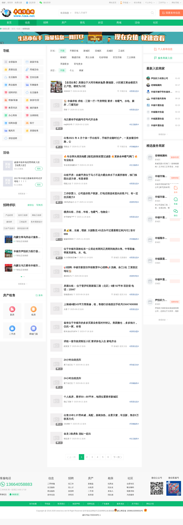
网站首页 (112, 3)
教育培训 (10, 108)
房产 (64, 22)
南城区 (63, 57)
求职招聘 (10, 138)
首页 (9, 22)
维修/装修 (11, 100)
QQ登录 (32, 3)
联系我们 (61, 504)
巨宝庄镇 (117, 57)
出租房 (90, 487)
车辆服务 (31, 85)
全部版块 (10, 62)
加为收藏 (33, 504)
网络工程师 (36, 215)
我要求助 (130, 491)
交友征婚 (31, 77)
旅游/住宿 (32, 100)
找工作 (71, 484)
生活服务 (10, 77)
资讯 (82, 22)
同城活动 (31, 69)
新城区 (86, 50)
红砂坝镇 (103, 57)
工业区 (121, 50)
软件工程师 (22, 215)
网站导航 (175, 3)
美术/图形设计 (36, 222)
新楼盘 (90, 484)
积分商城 (137, 3)
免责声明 (76, 504)
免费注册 (18, 3)
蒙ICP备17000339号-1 (91, 515)
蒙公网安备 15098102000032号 (130, 511)
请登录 (10, 3)
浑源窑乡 (64, 64)
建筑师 (9, 222)
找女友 (110, 487)
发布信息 (51, 495)
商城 (119, 22)
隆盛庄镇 (76, 57)
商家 (81, 70)
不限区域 (74, 50)
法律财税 (31, 115)
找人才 (71, 487)
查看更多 (23, 194)
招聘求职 (10, 92)
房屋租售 (31, 131)
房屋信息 (10, 69)
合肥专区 (130, 484)
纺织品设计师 (22, 228)
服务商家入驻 (163, 58)
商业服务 (10, 85)
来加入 (110, 491)
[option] (23, 255)
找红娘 (110, 495)
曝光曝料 (130, 487)
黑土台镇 (90, 57)
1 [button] (21, 276)
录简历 (71, 495)
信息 (27, 22)
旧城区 (98, 50)
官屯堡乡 (78, 64)
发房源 (90, 495)
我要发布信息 (173, 12)
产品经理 (9, 215)
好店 (100, 22)
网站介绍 (150, 504)
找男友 (110, 484)
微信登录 (47, 3)
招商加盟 (10, 123)
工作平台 (162, 3)
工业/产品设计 (9, 228)
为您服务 (130, 495)
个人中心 (148, 3)
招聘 (45, 22)
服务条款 (120, 504)
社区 (155, 22)
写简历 (39, 205)
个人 (72, 70)
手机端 (125, 3)
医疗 (29, 123)
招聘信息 (91, 504)
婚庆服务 (31, 108)
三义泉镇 (131, 57)
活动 (137, 22)
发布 (39, 295)
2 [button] (22, 276)
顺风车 (9, 131)
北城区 (110, 50)
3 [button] (24, 276)
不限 (62, 50)
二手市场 (51, 484)
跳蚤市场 (31, 62)
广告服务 (105, 504)
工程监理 (23, 222)
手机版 (47, 504)
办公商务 (10, 115)
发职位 (30, 205)
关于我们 (135, 504)
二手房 (90, 491)
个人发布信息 (163, 49)
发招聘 (71, 491)
